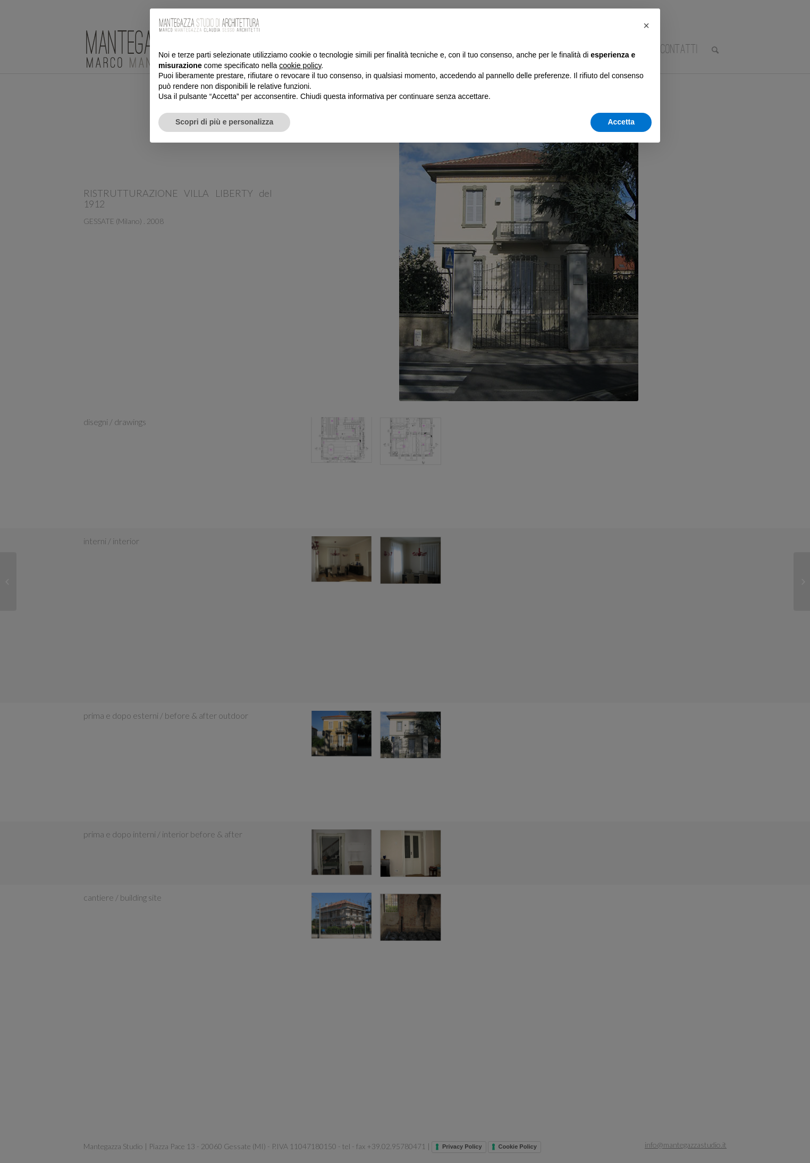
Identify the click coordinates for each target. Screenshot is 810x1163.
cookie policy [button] (300, 65)
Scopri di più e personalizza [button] (224, 122)
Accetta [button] (621, 122)
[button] (646, 25)
